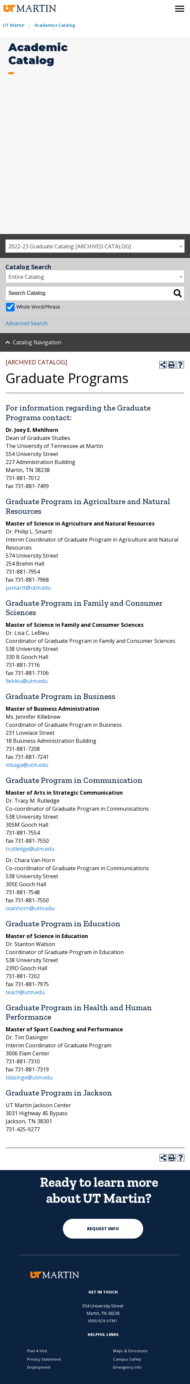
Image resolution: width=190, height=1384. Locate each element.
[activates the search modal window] (165, 7)
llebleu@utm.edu (27, 681)
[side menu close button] (179, 8)
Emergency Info (127, 1367)
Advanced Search (26, 323)
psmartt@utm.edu (28, 587)
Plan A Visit (37, 1350)
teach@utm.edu (25, 992)
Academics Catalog (54, 25)
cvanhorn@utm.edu (30, 908)
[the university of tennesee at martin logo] (29, 8)
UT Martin (13, 25)
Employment (39, 1367)
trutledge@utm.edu (30, 848)
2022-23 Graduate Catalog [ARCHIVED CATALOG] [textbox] (69, 246)
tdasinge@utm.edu (29, 1077)
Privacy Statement (44, 1359)
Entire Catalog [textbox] (26, 276)
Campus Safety (127, 1359)
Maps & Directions (130, 1350)
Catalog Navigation (37, 342)
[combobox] (95, 246)
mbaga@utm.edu (27, 765)
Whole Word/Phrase (38, 307)
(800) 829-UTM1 (102, 1320)
